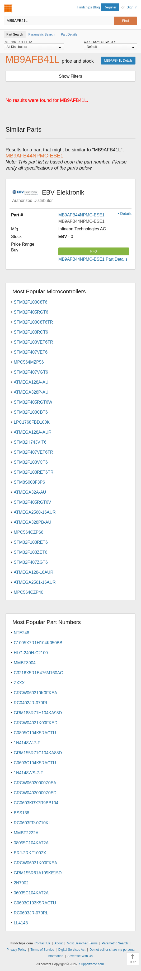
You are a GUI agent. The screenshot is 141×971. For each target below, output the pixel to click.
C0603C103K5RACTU (35, 903)
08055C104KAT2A (31, 843)
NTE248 (21, 633)
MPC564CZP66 (28, 532)
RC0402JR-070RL (31, 703)
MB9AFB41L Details (118, 60)
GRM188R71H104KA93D (38, 713)
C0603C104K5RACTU (35, 763)
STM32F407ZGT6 (31, 562)
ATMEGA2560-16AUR (35, 512)
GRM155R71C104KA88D (38, 753)
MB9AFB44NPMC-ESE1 (81, 215)
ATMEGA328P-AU (31, 392)
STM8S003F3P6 (29, 482)
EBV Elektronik (71, 196)
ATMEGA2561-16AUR (35, 582)
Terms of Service (42, 950)
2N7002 (21, 883)
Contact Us (42, 943)
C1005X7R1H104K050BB (38, 643)
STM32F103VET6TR (33, 342)
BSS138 (21, 813)
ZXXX (19, 683)
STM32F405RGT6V (32, 502)
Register (110, 7)
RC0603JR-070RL (31, 913)
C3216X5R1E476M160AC (38, 673)
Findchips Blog (88, 7)
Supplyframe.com (91, 964)
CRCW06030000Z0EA (35, 783)
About (58, 943)
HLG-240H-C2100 (31, 653)
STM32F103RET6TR (33, 472)
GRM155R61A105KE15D (38, 873)
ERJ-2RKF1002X (30, 853)
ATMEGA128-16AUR (33, 572)
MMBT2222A (26, 833)
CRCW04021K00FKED (35, 723)
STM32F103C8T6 (30, 302)
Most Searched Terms (82, 943)
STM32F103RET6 (31, 542)
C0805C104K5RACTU (35, 733)
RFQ (93, 251)
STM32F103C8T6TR (33, 322)
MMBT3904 (25, 663)
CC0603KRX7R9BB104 (36, 803)
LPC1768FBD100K (32, 422)
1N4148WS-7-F (28, 773)
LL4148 (21, 923)
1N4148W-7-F (27, 743)
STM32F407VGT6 (31, 372)
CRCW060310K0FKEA (35, 693)
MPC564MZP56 (29, 362)
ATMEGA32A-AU (30, 492)
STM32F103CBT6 (31, 412)
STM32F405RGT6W (33, 402)
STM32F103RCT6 (31, 332)
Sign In (132, 7)
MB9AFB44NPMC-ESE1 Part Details (93, 259)
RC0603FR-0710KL (32, 823)
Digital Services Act (72, 950)
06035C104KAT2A (31, 893)
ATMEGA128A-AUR (32, 432)
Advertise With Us (79, 956)
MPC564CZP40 (28, 592)
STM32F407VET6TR (33, 452)
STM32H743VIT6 (30, 442)
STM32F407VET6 (31, 352)
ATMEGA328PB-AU (32, 522)
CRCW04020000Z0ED (35, 793)
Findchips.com (8, 8)
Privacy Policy (16, 950)
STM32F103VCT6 (31, 462)
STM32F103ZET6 (30, 552)
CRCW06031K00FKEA (35, 863)
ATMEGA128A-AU (31, 382)
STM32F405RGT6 (31, 312)
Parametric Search (115, 943)
